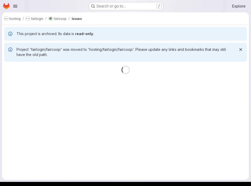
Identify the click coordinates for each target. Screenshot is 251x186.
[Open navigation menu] (15, 6)
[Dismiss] (241, 49)
